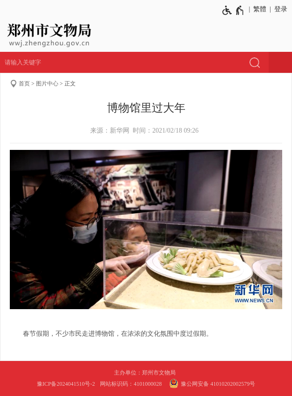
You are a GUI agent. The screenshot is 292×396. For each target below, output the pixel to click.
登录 (280, 9)
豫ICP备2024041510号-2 (66, 384)
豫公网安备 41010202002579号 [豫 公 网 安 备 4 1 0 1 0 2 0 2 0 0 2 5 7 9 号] (211, 383)
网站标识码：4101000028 (131, 384)
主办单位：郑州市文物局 (146, 372)
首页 (24, 83)
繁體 (259, 9)
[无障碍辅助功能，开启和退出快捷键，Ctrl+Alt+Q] (233, 10)
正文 (70, 83)
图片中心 (47, 83)
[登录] (279, 9)
